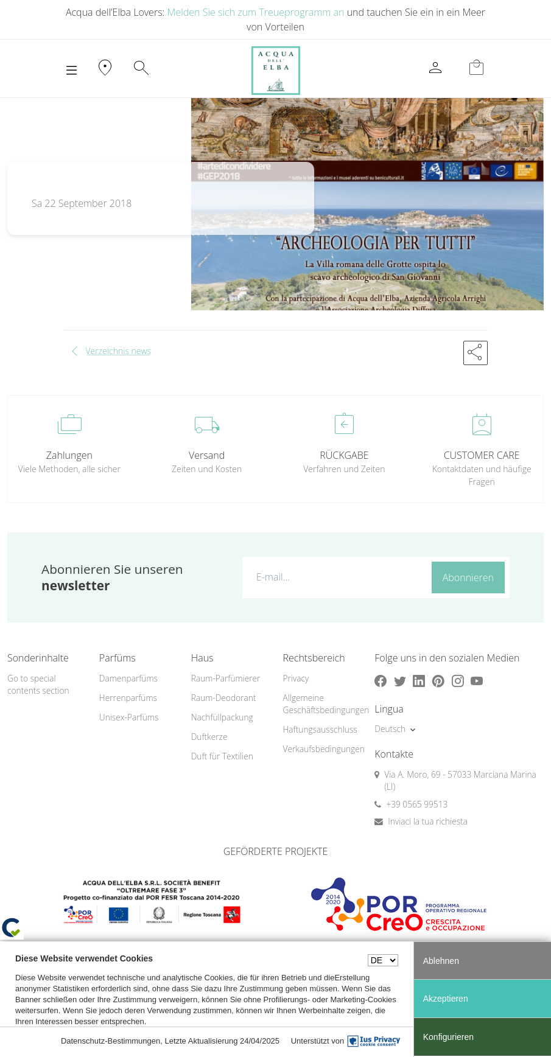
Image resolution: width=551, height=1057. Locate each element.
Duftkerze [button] (209, 736)
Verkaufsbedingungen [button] (321, 749)
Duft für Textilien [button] (222, 756)
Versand (207, 455)
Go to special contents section (38, 684)
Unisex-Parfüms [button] (128, 717)
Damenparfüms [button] (128, 678)
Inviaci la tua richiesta (428, 821)
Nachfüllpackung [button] (222, 717)
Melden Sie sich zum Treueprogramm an (256, 12)
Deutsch (389, 728)
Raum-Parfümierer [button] (226, 678)
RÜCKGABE (344, 455)
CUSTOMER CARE (482, 455)
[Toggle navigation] (71, 71)
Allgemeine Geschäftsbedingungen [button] (321, 704)
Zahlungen (69, 455)
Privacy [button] (296, 678)
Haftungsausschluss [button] (320, 729)
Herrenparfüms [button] (128, 697)
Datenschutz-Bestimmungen (110, 1040)
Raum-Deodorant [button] (223, 697)
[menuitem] (138, 678)
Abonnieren (468, 577)
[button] (475, 353)
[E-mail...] (334, 577)
